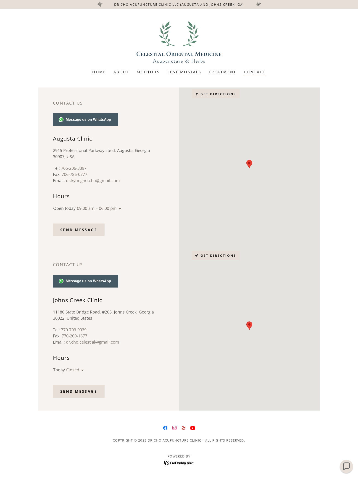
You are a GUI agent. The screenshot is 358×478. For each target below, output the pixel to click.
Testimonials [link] (184, 72)
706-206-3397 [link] (74, 168)
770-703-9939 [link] (74, 329)
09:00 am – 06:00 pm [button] (97, 208)
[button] (119, 209)
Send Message (78, 229)
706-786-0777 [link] (74, 174)
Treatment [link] (223, 72)
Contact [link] (255, 72)
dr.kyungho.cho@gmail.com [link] (93, 180)
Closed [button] (72, 370)
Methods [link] (148, 72)
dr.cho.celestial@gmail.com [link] (92, 342)
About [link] (121, 72)
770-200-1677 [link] (74, 336)
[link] (179, 42)
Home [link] (99, 72)
